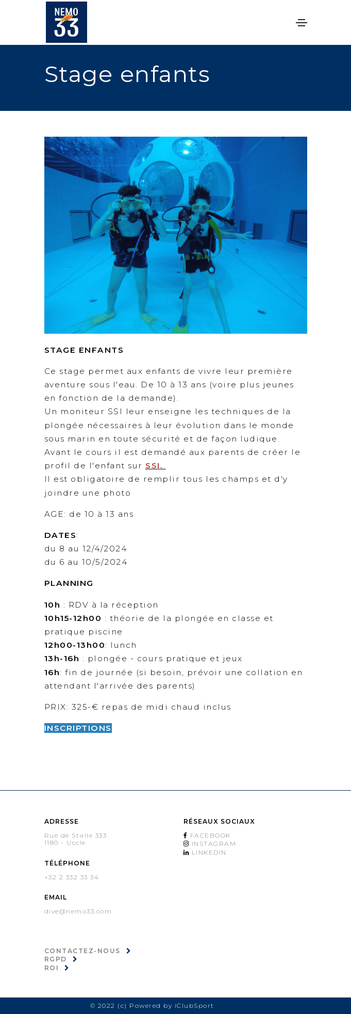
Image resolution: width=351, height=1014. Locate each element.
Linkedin (208, 852)
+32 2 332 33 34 (71, 877)
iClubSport (194, 1005)
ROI (51, 968)
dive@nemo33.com (78, 911)
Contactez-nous (82, 951)
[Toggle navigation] (301, 22)
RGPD (55, 959)
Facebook (209, 835)
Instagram (212, 843)
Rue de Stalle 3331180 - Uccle (75, 839)
